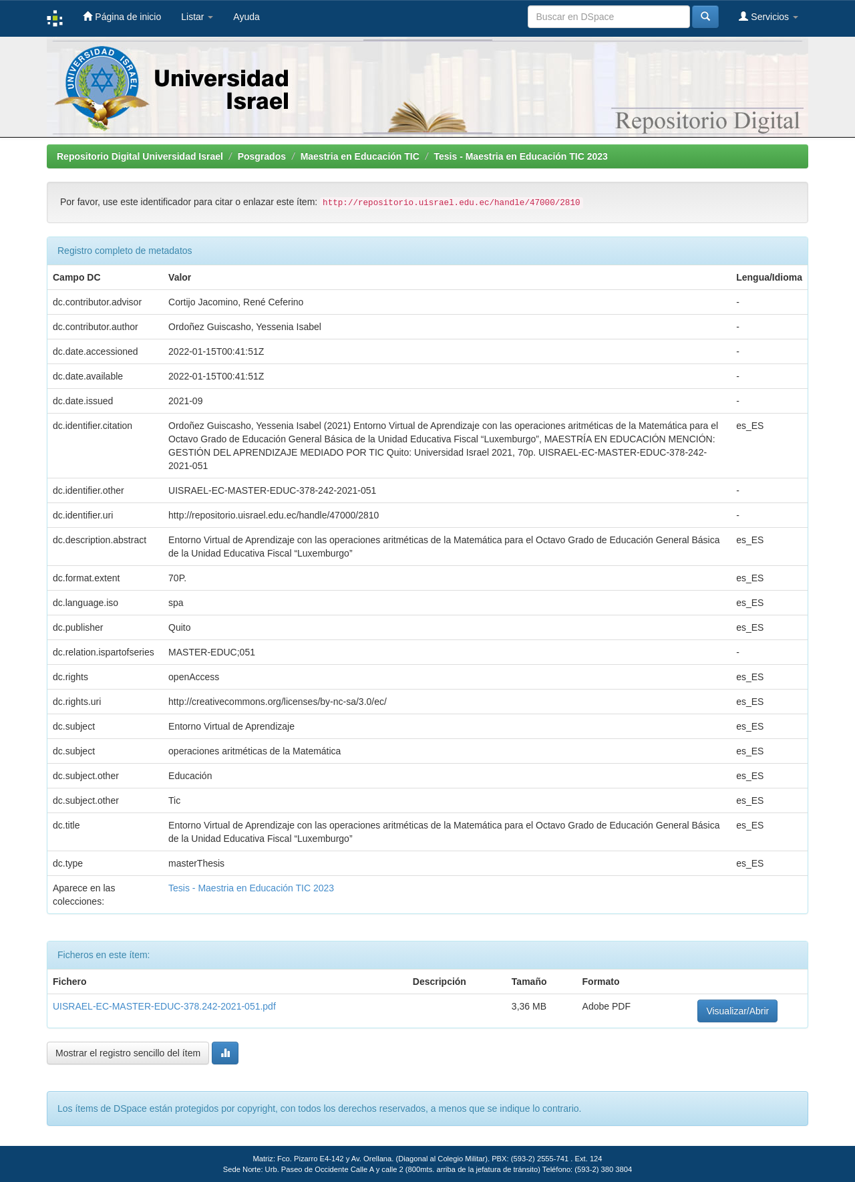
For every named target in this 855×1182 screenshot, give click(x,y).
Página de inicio (122, 16)
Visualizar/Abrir (737, 1011)
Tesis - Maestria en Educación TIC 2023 (521, 156)
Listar (197, 16)
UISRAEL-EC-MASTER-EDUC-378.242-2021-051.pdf (164, 1006)
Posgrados (262, 156)
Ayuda (246, 16)
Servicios (768, 16)
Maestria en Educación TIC (360, 156)
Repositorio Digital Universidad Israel (140, 156)
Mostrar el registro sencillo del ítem (127, 1053)
